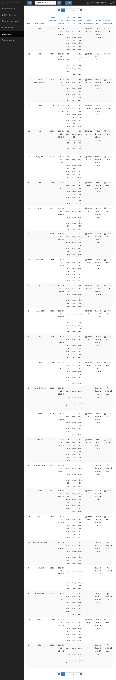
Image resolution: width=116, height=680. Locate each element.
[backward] (59, 10)
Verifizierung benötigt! (97, 3)
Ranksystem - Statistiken (12, 3)
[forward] (81, 10)
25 (68, 3)
